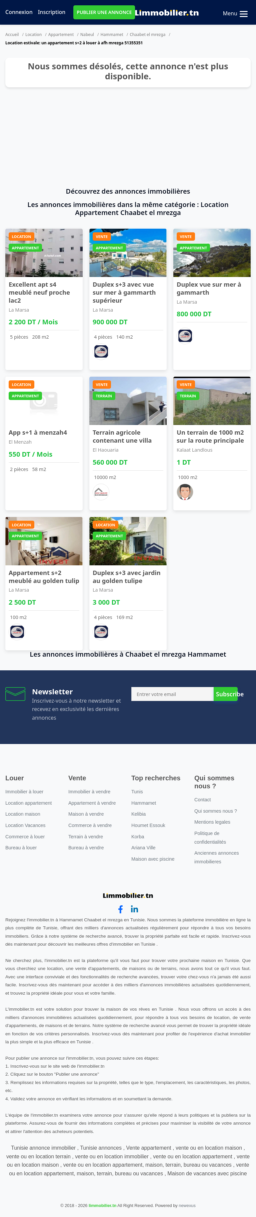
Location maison (22, 814)
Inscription (52, 12)
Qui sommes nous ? (215, 811)
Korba (137, 836)
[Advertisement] (128, 137)
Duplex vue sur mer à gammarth (209, 288)
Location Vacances (25, 825)
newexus (187, 1205)
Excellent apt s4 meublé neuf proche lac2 (39, 292)
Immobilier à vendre (89, 791)
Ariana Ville (143, 847)
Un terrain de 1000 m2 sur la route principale (210, 436)
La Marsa (19, 310)
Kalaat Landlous (194, 450)
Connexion (19, 12)
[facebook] (120, 909)
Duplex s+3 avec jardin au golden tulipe (127, 576)
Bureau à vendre (86, 847)
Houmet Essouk (148, 825)
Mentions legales (212, 822)
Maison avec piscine (153, 859)
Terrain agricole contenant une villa (122, 436)
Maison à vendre (86, 814)
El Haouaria (106, 450)
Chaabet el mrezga (147, 34)
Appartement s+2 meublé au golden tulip (44, 576)
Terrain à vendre (85, 836)
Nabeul (87, 34)
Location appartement (28, 803)
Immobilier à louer (24, 791)
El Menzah (20, 442)
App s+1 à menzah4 (38, 432)
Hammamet (111, 34)
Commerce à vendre (90, 825)
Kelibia (138, 814)
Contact (202, 799)
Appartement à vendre (92, 803)
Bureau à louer (21, 847)
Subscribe (227, 694)
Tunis (137, 791)
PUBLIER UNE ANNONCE (104, 12)
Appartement (61, 34)
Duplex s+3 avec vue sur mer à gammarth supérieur (124, 292)
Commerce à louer (25, 836)
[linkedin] (134, 909)
